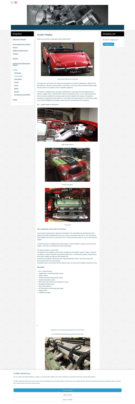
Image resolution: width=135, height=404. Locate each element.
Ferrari (16, 85)
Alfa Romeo (17, 73)
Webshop (15, 58)
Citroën (16, 82)
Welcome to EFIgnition (19, 39)
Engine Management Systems (21, 44)
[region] (54, 396)
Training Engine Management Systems (21, 64)
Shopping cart (108, 44)
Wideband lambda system (20, 50)
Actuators (15, 54)
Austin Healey (18, 76)
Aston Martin (18, 79)
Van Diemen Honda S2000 (22, 94)
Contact (15, 99)
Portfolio (15, 70)
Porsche (16, 91)
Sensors (15, 47)
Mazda (16, 88)
